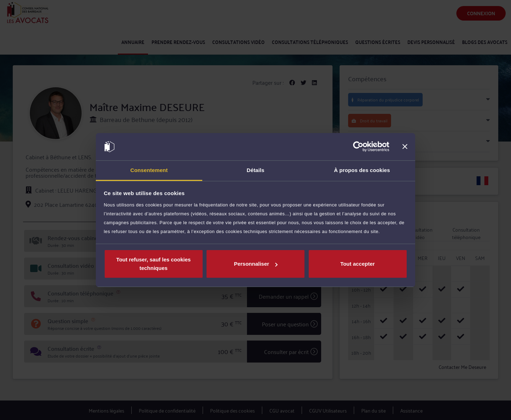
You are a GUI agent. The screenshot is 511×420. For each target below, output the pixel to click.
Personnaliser (256, 264)
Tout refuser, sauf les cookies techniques (153, 263)
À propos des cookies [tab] (362, 170)
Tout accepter (357, 264)
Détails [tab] (255, 170)
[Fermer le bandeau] (404, 146)
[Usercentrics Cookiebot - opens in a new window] (358, 147)
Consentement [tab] (148, 170)
